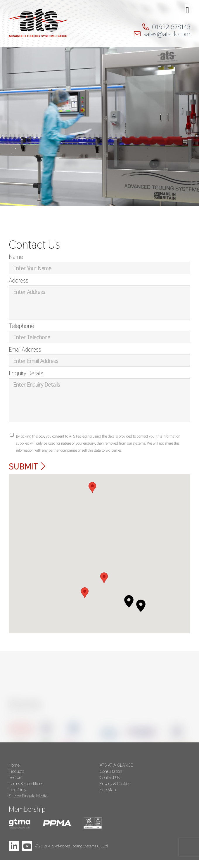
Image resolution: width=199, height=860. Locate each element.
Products (16, 771)
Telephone (21, 325)
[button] (128, 601)
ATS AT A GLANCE (116, 765)
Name (16, 256)
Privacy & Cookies (115, 783)
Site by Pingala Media (28, 796)
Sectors (15, 777)
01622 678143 (171, 27)
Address (18, 280)
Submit (23, 466)
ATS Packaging (38, 25)
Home (14, 765)
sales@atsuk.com (166, 34)
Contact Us (110, 777)
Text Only (17, 790)
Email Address (25, 349)
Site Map (108, 790)
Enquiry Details (26, 373)
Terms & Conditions (26, 783)
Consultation (111, 771)
